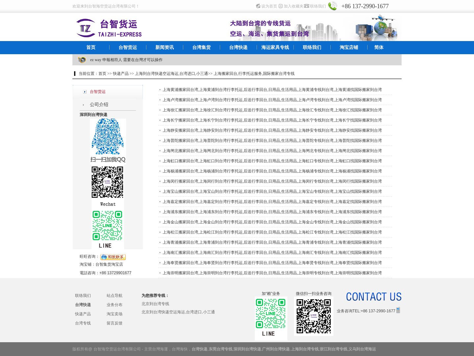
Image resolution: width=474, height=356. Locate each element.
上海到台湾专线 (305, 349)
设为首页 (269, 6)
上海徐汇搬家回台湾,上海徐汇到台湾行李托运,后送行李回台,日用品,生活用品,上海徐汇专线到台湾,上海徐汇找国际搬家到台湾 (272, 110)
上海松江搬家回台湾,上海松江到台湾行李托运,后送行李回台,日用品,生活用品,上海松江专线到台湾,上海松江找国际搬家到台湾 (272, 232)
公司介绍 (99, 104)
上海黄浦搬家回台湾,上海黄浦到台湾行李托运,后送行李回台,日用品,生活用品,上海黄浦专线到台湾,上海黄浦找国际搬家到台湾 (272, 89)
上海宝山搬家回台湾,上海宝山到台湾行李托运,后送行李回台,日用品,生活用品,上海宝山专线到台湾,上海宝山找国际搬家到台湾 (272, 191)
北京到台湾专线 (155, 303)
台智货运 (127, 47)
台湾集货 (201, 47)
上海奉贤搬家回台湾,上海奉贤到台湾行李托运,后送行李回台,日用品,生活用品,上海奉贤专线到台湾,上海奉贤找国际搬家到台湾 (272, 262)
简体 (378, 47)
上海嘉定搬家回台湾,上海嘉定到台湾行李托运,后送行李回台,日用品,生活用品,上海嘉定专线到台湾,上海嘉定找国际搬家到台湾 (272, 201)
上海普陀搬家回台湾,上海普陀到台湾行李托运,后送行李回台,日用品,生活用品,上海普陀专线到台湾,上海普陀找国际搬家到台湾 (272, 140)
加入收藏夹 (293, 6)
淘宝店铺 (349, 47)
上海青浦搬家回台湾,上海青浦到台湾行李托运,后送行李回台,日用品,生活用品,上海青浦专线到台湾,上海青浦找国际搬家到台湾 (272, 242)
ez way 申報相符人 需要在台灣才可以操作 (126, 59)
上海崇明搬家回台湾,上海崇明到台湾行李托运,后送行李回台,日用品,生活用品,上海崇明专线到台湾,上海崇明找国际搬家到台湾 (272, 273)
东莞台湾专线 (220, 349)
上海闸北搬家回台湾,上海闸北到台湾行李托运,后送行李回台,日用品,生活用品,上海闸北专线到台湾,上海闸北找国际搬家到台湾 (272, 150)
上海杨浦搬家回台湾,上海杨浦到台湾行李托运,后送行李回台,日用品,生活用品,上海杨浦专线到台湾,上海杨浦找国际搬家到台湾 (272, 171)
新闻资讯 (164, 47)
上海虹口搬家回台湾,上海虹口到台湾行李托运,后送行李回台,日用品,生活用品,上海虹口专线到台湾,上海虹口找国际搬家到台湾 (272, 161)
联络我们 (318, 6)
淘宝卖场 (114, 314)
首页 (90, 47)
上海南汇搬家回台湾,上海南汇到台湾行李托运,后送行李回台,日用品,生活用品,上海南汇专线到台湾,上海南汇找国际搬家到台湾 (272, 252)
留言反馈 (114, 323)
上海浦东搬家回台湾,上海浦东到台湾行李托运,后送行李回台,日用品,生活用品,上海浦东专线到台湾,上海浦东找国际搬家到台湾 (272, 212)
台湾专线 (83, 323)
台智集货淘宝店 (109, 264)
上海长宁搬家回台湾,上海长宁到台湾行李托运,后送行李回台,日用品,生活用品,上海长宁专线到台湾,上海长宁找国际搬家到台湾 (272, 120)
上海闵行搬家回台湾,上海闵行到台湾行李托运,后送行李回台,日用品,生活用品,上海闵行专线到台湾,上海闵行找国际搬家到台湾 (272, 181)
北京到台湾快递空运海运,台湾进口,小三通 (178, 312)
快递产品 (83, 314)
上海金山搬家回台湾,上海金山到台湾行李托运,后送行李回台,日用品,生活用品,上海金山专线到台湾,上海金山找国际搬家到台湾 (272, 222)
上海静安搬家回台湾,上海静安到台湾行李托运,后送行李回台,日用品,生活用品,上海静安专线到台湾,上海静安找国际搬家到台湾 (272, 130)
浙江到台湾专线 (333, 349)
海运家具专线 (275, 47)
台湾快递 (238, 47)
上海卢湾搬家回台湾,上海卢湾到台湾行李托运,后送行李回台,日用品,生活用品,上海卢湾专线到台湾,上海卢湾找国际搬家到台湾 (272, 100)
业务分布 (114, 304)
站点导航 (114, 295)
